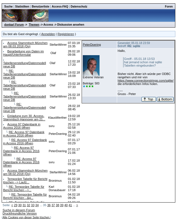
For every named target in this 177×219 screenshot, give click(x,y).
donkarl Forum (14, 24)
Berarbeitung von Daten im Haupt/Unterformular (23, 53)
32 (28, 205)
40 (66, 205)
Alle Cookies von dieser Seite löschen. (26, 217)
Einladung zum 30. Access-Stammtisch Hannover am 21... (24, 117)
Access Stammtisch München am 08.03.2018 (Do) (25, 44)
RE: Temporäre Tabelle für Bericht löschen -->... (23, 188)
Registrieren (65, 34)
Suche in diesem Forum (19, 210)
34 (37, 205)
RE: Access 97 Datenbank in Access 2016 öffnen (23, 133)
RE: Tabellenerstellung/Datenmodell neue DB (24, 74)
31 (24, 205)
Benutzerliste (40, 6)
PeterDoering (92, 44)
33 (32, 205)
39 (61, 205)
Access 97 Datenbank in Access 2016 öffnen (21, 126)
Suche (8, 6)
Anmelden (48, 34)
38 (57, 205)
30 (19, 205)
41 (70, 205)
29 (15, 205)
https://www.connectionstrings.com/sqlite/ (146, 80)
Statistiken (22, 6)
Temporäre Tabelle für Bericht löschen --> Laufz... (25, 180)
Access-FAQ (60, 6)
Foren (169, 6)
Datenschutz (79, 6)
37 (53, 205)
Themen (34, 24)
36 (48, 205)
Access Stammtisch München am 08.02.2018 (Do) (25, 172)
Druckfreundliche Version (20, 213)
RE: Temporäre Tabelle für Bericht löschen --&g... (25, 196)
